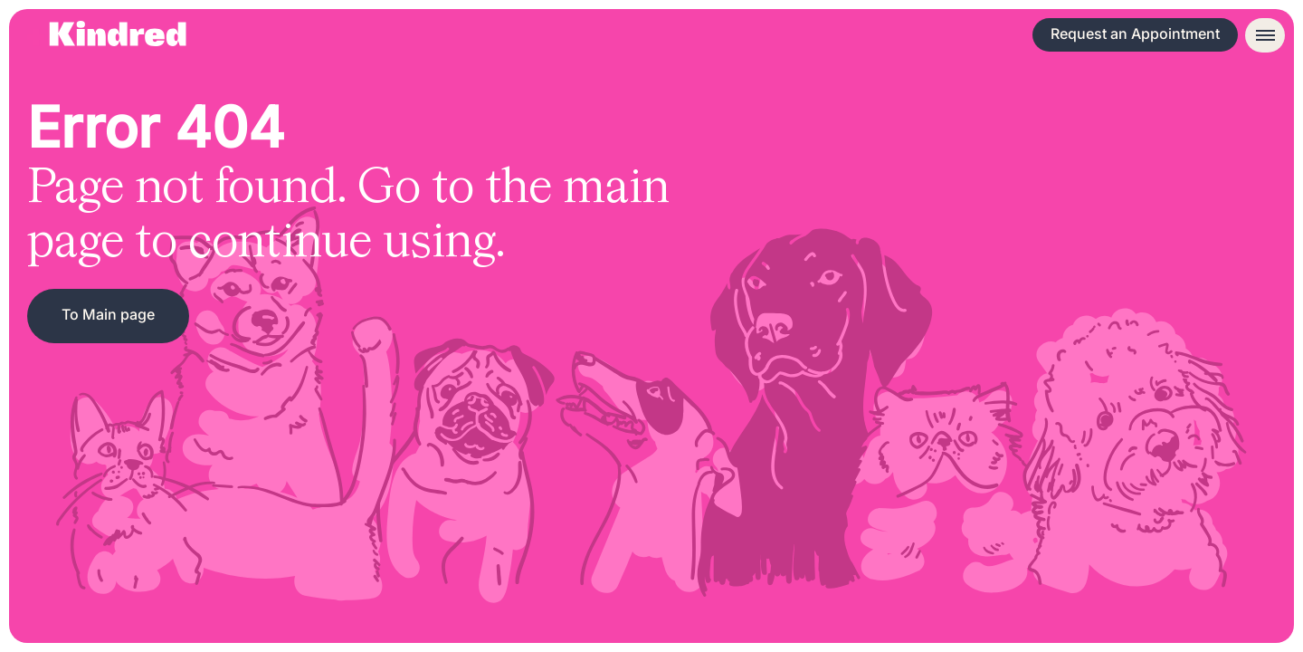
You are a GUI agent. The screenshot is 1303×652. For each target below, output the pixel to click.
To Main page (108, 314)
